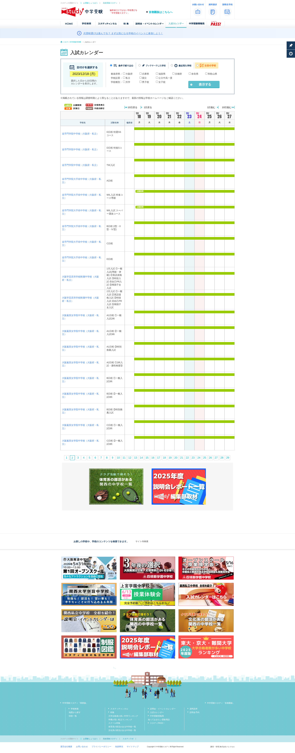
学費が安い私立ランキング (120, 719)
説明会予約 (194, 712)
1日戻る (148, 107)
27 (216, 457)
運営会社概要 (66, 746)
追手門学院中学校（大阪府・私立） (80, 133)
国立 (144, 78)
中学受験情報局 (157, 716)
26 (210, 457)
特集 (112, 712)
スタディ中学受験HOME (72, 42)
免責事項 (119, 746)
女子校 (162, 82)
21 (181, 457)
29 (227, 457)
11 (124, 457)
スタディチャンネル (119, 709)
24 (198, 457)
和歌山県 (212, 73)
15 (147, 457)
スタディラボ (128, 739)
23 (193, 457)
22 (187, 457)
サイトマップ (133, 746)
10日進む (226, 107)
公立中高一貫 (165, 78)
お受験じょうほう (90, 3)
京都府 (178, 73)
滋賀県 (162, 73)
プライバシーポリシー (101, 746)
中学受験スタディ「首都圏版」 (221, 703)
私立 (128, 78)
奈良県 (194, 73)
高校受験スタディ (110, 3)
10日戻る (132, 107)
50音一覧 (73, 716)
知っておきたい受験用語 (159, 719)
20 (175, 457)
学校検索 (75, 709)
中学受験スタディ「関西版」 (75, 703)
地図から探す (75, 712)
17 (158, 457)
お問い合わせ (82, 746)
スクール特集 (114, 723)
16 (152, 457)
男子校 (145, 82)
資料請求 (193, 709)
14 (141, 457)
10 (118, 457)
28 (222, 457)
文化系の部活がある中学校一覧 (122, 730)
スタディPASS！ (157, 723)
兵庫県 (145, 73)
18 (164, 457)
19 (170, 457)
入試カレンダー (157, 712)
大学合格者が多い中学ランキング (123, 716)
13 (135, 457)
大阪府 (129, 73)
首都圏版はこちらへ (160, 12)
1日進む (211, 107)
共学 (128, 82)
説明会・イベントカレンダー (163, 709)
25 (204, 457)
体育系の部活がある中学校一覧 (122, 727)
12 (129, 457)
